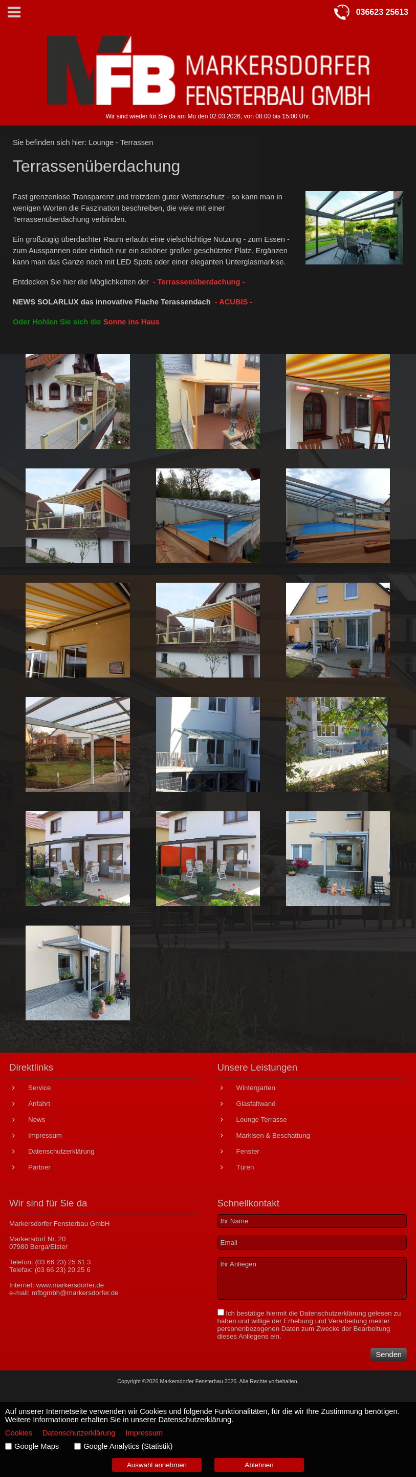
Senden (389, 1354)
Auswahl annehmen (157, 1465)
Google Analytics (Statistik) (127, 1446)
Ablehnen (259, 1465)
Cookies (18, 1433)
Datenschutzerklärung (333, 1313)
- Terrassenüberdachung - (199, 282)
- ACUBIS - (234, 302)
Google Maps (36, 1446)
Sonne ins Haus (131, 322)
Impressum (144, 1433)
